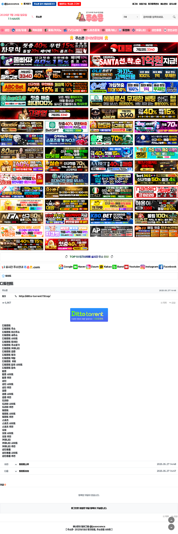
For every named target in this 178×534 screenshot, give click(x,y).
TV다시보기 (72, 30)
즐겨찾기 (26, 3)
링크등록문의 (153, 4)
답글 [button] (172, 302)
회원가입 (143, 4)
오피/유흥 (19, 30)
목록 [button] (164, 302)
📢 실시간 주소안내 (21, 267)
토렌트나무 (24, 464)
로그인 (135, 4)
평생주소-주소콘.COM (69, 4)
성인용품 (154, 30)
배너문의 (164, 4)
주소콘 (39, 16)
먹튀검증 (35, 30)
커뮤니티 (139, 30)
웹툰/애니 (109, 30)
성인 (5, 30)
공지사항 (172, 4)
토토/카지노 (53, 30)
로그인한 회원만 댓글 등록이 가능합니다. (89, 508)
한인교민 (170, 30)
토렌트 (124, 30)
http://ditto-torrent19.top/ (34, 296)
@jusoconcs (10, 4)
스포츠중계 (91, 30)
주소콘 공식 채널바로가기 (44, 4)
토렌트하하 (24, 471)
